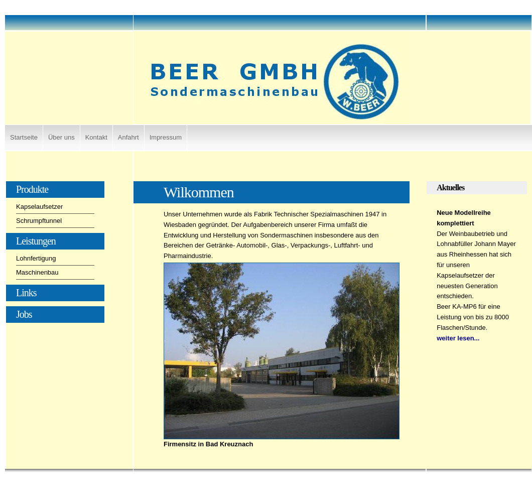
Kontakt (96, 137)
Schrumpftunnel (39, 220)
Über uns (61, 137)
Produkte (32, 189)
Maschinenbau (37, 272)
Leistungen (36, 240)
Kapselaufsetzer (39, 206)
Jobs (24, 314)
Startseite (24, 137)
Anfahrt (128, 137)
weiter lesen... (458, 338)
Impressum (166, 137)
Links (26, 292)
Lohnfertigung (36, 258)
